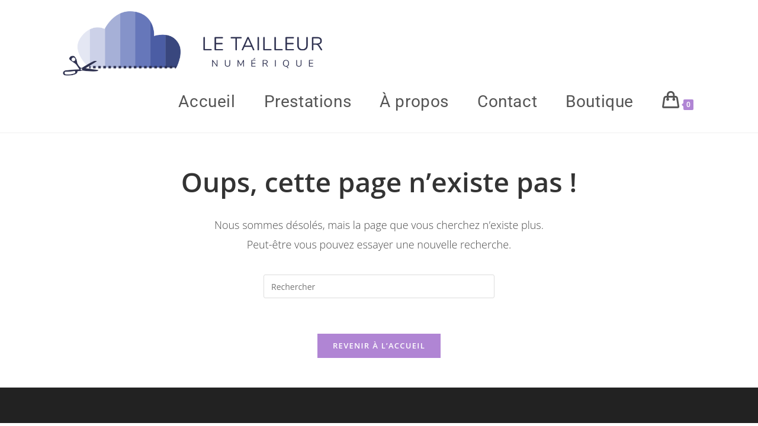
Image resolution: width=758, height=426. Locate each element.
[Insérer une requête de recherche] (379, 286)
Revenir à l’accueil (379, 345)
